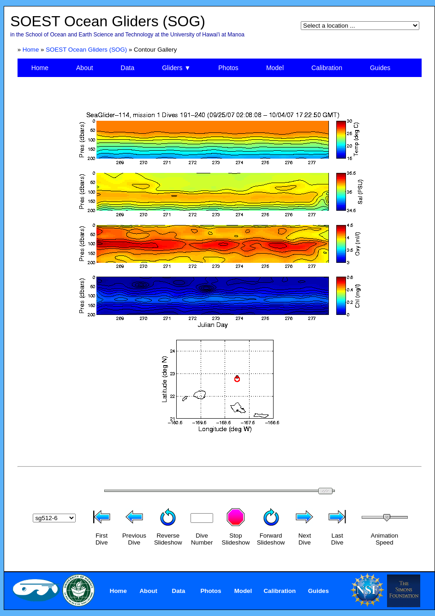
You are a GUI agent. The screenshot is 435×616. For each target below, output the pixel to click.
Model (275, 67)
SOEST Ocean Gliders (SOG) (86, 49)
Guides (380, 67)
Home (31, 49)
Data (128, 67)
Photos (228, 67)
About (84, 67)
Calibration (326, 67)
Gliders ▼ (176, 67)
